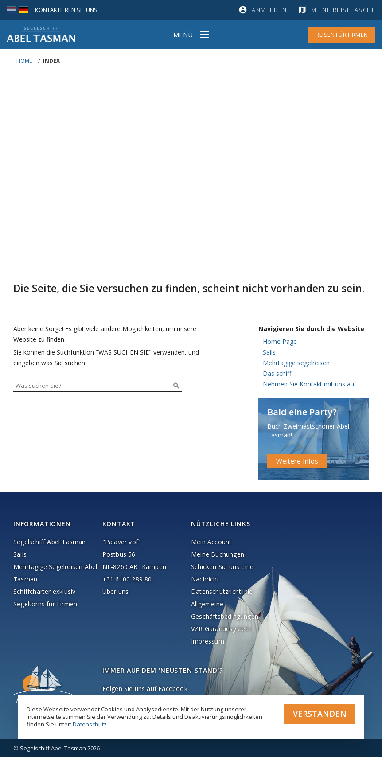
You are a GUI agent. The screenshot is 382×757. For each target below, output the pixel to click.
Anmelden (269, 10)
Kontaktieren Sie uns (66, 10)
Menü (183, 34)
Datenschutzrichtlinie (222, 591)
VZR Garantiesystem (221, 628)
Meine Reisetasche (343, 10)
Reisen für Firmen (342, 35)
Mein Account (211, 542)
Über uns (115, 591)
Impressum (207, 641)
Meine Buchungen (217, 554)
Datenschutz (90, 724)
